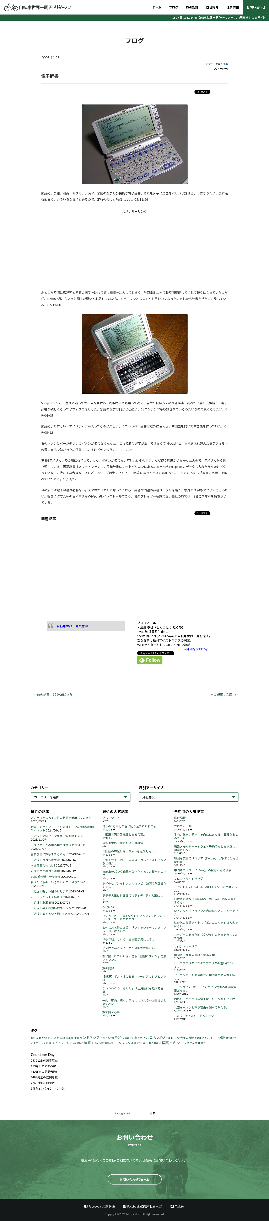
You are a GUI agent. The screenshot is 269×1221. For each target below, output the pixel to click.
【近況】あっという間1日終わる (52, 913)
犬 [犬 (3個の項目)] (160, 1043)
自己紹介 (212, 7)
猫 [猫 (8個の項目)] (202, 1043)
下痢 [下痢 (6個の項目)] (102, 1037)
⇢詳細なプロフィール (199, 649)
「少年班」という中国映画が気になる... (128, 939)
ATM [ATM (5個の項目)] (139, 1043)
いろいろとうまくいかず (47, 897)
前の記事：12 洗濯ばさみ (54, 694)
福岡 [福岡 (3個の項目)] (127, 1038)
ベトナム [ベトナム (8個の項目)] (115, 1043)
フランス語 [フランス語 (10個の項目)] (129, 1043)
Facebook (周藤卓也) (102, 1206)
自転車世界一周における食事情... (123, 843)
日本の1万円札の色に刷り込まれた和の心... (130, 826)
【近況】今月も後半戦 (45, 860)
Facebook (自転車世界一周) (144, 1206)
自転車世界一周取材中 (72, 626)
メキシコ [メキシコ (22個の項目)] (177, 1043)
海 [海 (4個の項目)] (144, 1043)
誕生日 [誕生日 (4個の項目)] (80, 1043)
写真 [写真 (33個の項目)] (165, 1042)
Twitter (180, 1206)
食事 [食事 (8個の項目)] (107, 1043)
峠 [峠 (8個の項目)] (50, 1043)
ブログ (173, 7)
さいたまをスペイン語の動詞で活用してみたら (61, 817)
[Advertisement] (99, 249)
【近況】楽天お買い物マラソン (51, 908)
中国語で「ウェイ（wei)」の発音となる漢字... (203, 870)
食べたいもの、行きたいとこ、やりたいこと (60, 882)
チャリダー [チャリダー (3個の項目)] (209, 1038)
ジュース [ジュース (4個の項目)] (52, 1038)
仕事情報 (232, 7)
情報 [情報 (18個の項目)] (87, 1043)
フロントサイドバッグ (188, 878)
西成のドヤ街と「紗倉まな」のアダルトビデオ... (205, 999)
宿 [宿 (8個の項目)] (147, 1043)
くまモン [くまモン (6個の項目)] (36, 1043)
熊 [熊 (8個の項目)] (67, 1043)
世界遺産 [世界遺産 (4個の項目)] (153, 1043)
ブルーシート (111, 817)
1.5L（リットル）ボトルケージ (194, 1015)
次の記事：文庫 (221, 694)
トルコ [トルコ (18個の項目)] (148, 1037)
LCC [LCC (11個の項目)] (174, 1037)
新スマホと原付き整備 (45, 871)
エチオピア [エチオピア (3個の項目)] (231, 1038)
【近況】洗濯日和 (42, 902)
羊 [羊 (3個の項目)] (169, 1038)
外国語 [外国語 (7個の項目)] (61, 1037)
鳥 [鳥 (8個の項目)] (135, 1037)
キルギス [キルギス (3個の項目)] (110, 1038)
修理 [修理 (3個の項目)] (196, 1038)
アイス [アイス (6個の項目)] (193, 1043)
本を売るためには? (43, 865)
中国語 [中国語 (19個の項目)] (220, 1037)
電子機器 (222, 64)
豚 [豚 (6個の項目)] (199, 1043)
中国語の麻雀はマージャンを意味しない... (129, 851)
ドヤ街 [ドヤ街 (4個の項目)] (44, 1043)
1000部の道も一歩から (46, 876)
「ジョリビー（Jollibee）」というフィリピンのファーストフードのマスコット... (134, 917)
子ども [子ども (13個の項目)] (119, 1037)
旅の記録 (192, 7)
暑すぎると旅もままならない (50, 854)
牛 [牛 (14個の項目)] (205, 1043)
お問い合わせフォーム (134, 1179)
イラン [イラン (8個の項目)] (62, 1043)
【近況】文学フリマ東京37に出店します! (58, 836)
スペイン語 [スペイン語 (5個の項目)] (97, 1043)
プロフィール (183, 826)
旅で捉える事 (111, 1012)
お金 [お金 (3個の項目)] (33, 1038)
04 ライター (110, 907)
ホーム (156, 7)
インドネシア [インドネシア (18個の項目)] (89, 1037)
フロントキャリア (185, 946)
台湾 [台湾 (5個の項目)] (186, 1043)
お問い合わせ (256, 7)
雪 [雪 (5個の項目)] (178, 1038)
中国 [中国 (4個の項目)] (76, 1038)
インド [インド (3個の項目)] (73, 1043)
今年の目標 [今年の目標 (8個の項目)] (187, 1037)
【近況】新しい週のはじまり (50, 891)
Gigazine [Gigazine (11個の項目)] (41, 1037)
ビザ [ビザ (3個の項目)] (131, 1038)
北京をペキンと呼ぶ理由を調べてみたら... (201, 1007)
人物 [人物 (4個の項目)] (140, 1038)
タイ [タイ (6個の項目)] (54, 1043)
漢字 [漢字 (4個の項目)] (201, 1038)
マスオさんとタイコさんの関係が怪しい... (129, 948)
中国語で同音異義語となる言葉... (123, 834)
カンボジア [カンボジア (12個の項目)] (160, 1037)
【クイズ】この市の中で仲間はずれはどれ (58, 845)
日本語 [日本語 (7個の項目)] (70, 1037)
